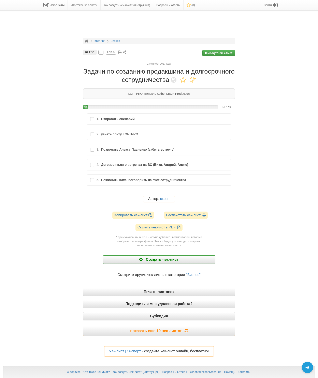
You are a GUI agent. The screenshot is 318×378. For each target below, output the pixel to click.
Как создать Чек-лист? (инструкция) (136, 372)
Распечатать (186, 215)
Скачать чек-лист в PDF (159, 227)
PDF (111, 52)
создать (218, 53)
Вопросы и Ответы (174, 372)
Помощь (229, 372)
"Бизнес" (193, 275)
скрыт (165, 199)
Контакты (244, 372)
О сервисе (74, 372)
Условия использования (205, 372)
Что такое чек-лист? (96, 372)
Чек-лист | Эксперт (125, 351)
